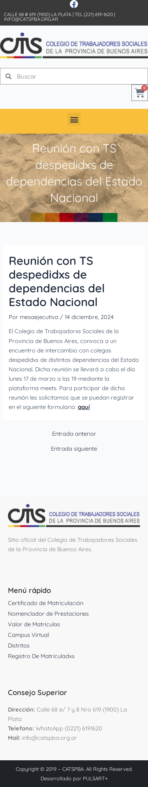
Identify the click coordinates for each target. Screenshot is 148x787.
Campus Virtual (28, 634)
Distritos (19, 645)
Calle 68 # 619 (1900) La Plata (37, 14)
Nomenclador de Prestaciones (48, 613)
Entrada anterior (74, 434)
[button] (74, 119)
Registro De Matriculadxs (41, 656)
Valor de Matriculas (34, 624)
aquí (84, 407)
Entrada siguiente (74, 449)
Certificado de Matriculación (45, 603)
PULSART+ (95, 778)
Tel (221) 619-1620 (94, 14)
